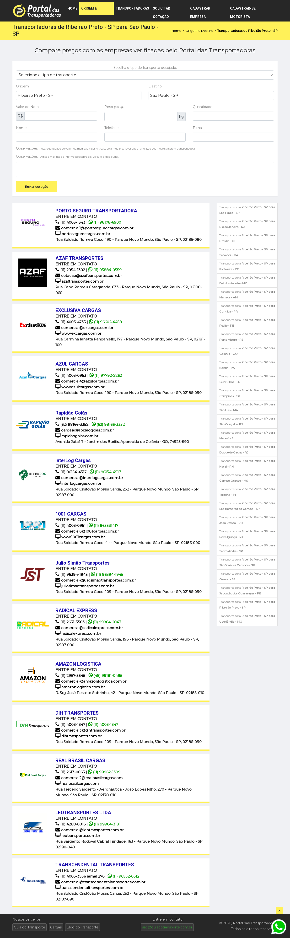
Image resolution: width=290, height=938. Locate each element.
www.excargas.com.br (78, 333)
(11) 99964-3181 (104, 824)
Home (72, 8)
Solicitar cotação (161, 10)
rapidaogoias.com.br (76, 436)
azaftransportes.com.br (79, 281)
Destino (155, 86)
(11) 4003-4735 (71, 322)
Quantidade (202, 107)
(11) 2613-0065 (70, 772)
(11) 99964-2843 (104, 622)
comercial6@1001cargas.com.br (87, 531)
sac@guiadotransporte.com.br (167, 927)
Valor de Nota (27, 107)
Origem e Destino (89, 10)
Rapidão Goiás (71, 413)
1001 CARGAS (70, 514)
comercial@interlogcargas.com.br (89, 477)
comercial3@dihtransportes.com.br (90, 730)
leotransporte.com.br (77, 835)
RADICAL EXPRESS (76, 610)
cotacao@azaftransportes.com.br (88, 275)
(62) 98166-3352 (72, 424)
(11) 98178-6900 (104, 222)
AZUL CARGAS (71, 364)
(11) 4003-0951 (70, 525)
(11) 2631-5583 (70, 622)
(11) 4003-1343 (70, 222)
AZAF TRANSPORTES (79, 258)
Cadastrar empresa (200, 10)
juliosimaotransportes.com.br (84, 586)
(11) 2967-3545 (70, 675)
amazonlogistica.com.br (80, 687)
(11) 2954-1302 (70, 270)
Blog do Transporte (82, 927)
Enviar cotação (36, 187)
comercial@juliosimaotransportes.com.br (95, 580)
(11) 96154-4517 (71, 472)
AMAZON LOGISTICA (78, 664)
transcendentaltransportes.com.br (89, 887)
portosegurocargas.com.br (82, 234)
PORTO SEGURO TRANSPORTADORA (96, 210)
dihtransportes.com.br (78, 736)
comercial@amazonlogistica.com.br (90, 681)
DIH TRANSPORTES (77, 713)
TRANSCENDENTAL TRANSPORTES (94, 864)
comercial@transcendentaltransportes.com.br (100, 882)
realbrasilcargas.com (77, 783)
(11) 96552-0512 (123, 876)
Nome (21, 128)
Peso (114, 107)
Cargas (56, 927)
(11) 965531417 (103, 525)
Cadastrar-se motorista (243, 10)
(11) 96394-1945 (72, 574)
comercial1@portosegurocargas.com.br (94, 228)
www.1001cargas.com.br (80, 537)
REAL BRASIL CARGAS (80, 760)
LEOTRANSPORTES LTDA (83, 812)
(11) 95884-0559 (105, 270)
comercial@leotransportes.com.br (89, 830)
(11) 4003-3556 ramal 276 (80, 876)
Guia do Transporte (29, 927)
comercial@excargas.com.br (84, 327)
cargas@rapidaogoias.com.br (84, 430)
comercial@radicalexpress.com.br (89, 627)
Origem (22, 86)
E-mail (198, 128)
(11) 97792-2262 (105, 375)
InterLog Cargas (73, 460)
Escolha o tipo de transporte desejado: (145, 67)
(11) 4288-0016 (70, 824)
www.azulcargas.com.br (79, 387)
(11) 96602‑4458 (105, 322)
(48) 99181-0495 (105, 675)
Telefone (111, 128)
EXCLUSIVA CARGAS (78, 310)
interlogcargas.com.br (78, 483)
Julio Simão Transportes (82, 563)
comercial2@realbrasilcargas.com (89, 778)
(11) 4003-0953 (71, 375)
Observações (105, 148)
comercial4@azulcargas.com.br (87, 381)
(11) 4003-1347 (70, 724)
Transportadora (247, 210)
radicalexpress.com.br (78, 633)
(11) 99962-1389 (104, 772)
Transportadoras (132, 8)
